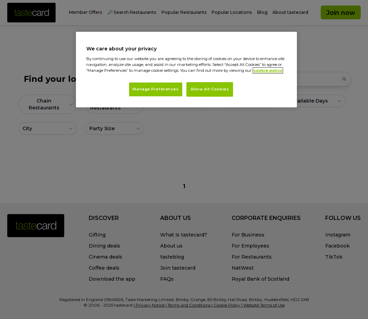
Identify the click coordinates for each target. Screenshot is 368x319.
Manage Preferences (155, 89)
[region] (186, 69)
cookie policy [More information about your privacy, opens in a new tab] (267, 70)
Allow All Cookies (210, 89)
